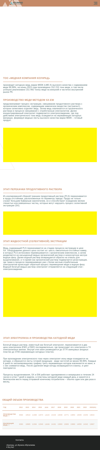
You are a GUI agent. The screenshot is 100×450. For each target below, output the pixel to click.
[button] (50, 145)
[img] (79, 442)
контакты (20, 440)
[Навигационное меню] (95, 3)
